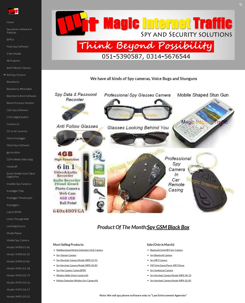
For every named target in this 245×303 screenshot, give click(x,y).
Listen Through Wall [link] (18, 218)
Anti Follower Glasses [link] (19, 67)
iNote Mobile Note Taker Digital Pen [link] (21, 175)
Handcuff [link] (12, 166)
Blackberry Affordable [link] (19, 88)
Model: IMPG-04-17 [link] (18, 289)
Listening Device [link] (16, 226)
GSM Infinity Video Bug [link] (20, 159)
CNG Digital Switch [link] (17, 117)
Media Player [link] (14, 233)
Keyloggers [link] (13, 204)
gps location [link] (13, 152)
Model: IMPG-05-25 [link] (18, 296)
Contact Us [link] (13, 124)
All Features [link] (13, 60)
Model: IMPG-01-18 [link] (18, 268)
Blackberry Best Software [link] (21, 95)
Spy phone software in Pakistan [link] (19, 30)
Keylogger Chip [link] (15, 190)
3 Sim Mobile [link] (14, 53)
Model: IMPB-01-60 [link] (18, 247)
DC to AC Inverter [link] (17, 131)
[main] (143, 78)
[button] (241, 5)
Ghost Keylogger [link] (16, 138)
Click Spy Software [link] (17, 110)
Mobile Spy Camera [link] (18, 240)
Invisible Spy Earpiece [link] (19, 183)
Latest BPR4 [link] (14, 211)
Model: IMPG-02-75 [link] (18, 275)
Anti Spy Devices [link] (16, 74)
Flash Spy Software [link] (18, 46)
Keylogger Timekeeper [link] (20, 197)
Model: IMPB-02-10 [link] (18, 254)
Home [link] (10, 22)
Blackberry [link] (13, 81)
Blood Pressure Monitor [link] (20, 102)
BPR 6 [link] (10, 39)
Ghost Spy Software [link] (18, 145)
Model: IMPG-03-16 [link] (18, 282)
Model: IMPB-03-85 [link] (18, 261)
